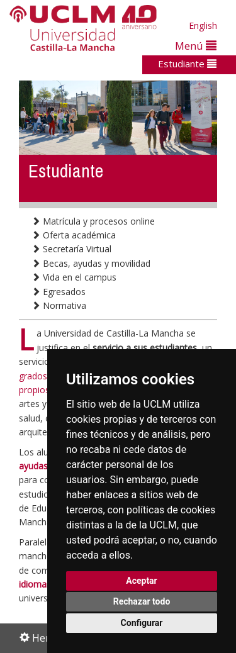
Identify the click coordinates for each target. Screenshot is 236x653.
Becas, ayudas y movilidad (90, 263)
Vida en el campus (73, 277)
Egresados (58, 292)
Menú (195, 45)
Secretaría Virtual (71, 249)
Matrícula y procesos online (93, 221)
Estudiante (187, 63)
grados (33, 376)
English (203, 25)
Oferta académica (73, 235)
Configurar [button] (142, 623)
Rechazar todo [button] (142, 601)
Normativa (58, 305)
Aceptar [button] (141, 581)
